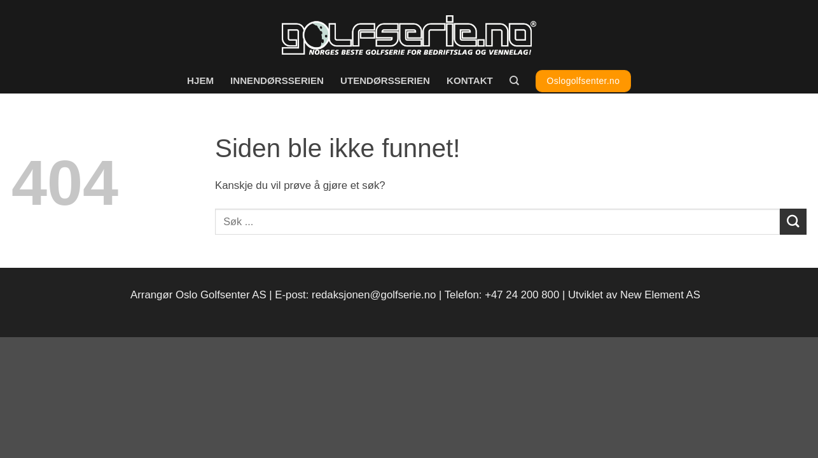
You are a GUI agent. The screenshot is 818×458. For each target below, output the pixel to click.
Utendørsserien (385, 80)
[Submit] (793, 222)
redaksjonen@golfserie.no (374, 295)
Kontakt (470, 80)
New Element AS (660, 295)
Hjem (200, 80)
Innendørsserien (277, 80)
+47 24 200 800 (522, 295)
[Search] (514, 80)
